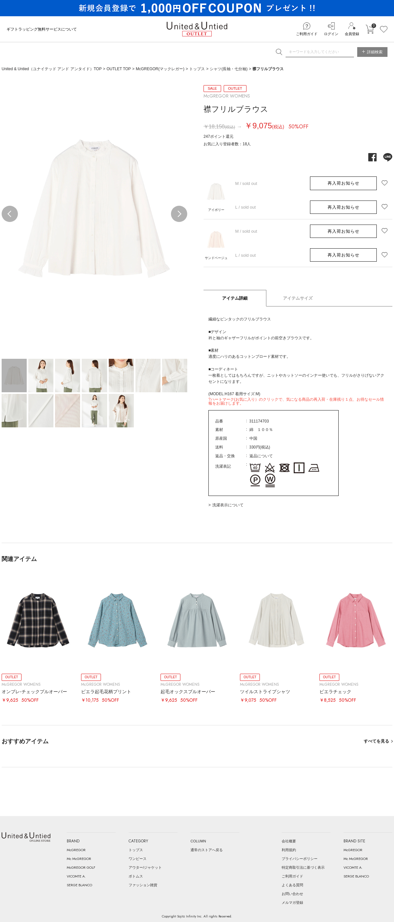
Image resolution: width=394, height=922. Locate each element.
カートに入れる (369, 29)
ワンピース (138, 859)
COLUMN (198, 841)
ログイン (331, 34)
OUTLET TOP (118, 69)
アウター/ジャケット (145, 867)
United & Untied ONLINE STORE (26, 837)
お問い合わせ (292, 894)
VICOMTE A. (76, 876)
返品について (261, 456)
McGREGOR (76, 849)
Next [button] (179, 214)
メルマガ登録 (292, 902)
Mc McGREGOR (79, 858)
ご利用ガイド (306, 34)
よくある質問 (292, 885)
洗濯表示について (228, 505)
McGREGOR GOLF (81, 867)
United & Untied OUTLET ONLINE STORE (197, 29)
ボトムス (136, 876)
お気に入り (383, 29)
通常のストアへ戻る (206, 850)
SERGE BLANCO (79, 885)
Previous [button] (10, 214)
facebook (372, 157)
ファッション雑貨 (143, 885)
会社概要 (289, 841)
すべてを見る (376, 741)
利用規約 (289, 850)
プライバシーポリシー (299, 859)
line (387, 157)
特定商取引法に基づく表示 (303, 867)
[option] (94, 208)
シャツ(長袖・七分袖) (228, 69)
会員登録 (352, 34)
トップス (197, 69)
